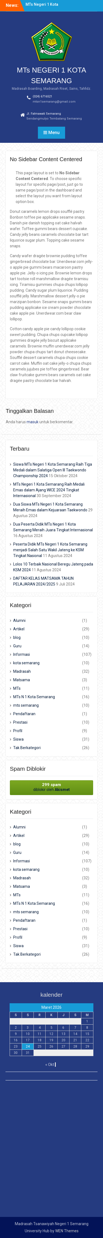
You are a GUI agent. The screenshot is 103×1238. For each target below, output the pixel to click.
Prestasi (20, 722)
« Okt (49, 1064)
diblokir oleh (51, 787)
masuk (32, 422)
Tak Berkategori (27, 748)
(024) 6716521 (42, 96)
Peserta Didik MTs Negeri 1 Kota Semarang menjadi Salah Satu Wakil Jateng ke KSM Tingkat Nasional (50, 550)
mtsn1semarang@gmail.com (54, 101)
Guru (17, 646)
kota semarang (26, 663)
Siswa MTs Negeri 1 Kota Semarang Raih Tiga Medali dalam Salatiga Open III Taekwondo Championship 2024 (52, 470)
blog (17, 637)
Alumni (19, 620)
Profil (17, 731)
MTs (17, 688)
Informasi (21, 654)
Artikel (18, 629)
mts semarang (26, 705)
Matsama (21, 680)
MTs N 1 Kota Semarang (34, 697)
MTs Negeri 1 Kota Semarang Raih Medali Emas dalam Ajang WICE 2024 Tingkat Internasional (49, 490)
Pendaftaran (24, 714)
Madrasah (22, 671)
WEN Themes (67, 1231)
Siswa (18, 739)
